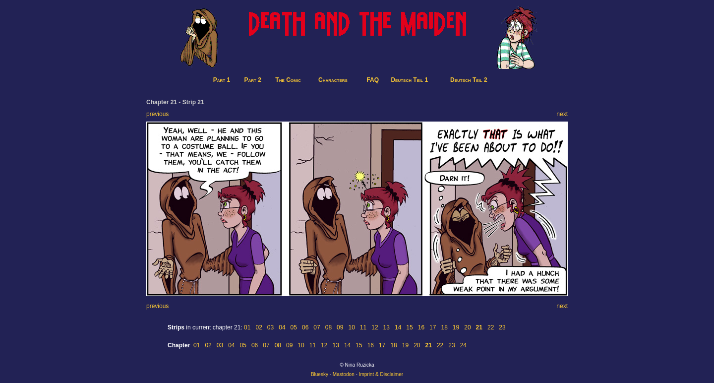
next (562, 114)
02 (258, 327)
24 (463, 345)
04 (282, 327)
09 (340, 327)
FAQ (372, 79)
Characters (333, 79)
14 (398, 327)
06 (305, 327)
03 (270, 327)
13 (386, 327)
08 (328, 327)
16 (421, 327)
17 (432, 327)
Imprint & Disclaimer (381, 374)
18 (444, 327)
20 (467, 327)
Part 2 (252, 79)
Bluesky (319, 374)
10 (351, 327)
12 (374, 327)
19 (456, 327)
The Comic (287, 79)
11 (363, 327)
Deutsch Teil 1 (409, 79)
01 (247, 327)
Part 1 (221, 79)
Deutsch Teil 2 (468, 79)
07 (316, 327)
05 (294, 327)
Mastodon (344, 374)
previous (157, 114)
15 (409, 327)
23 (502, 327)
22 (490, 327)
